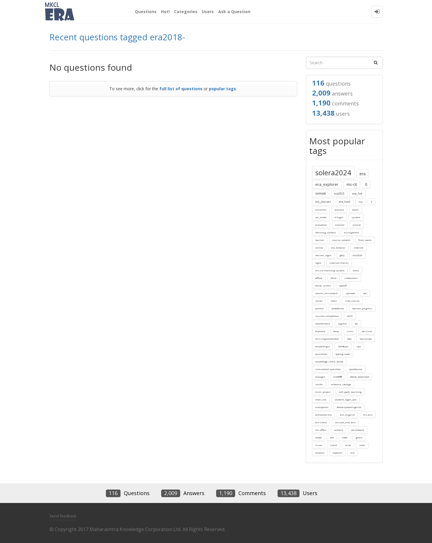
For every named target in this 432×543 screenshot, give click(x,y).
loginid (342, 323)
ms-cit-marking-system (330, 270)
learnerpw (366, 338)
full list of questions (180, 88)
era (362, 173)
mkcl (334, 300)
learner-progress (362, 308)
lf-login (339, 217)
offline (318, 278)
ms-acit (367, 414)
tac (365, 293)
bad (349, 338)
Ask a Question (234, 11)
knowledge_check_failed (329, 361)
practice (339, 209)
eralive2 (340, 224)
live (361, 201)
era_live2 (344, 202)
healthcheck (322, 323)
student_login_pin (346, 399)
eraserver (320, 209)
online (319, 247)
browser (320, 452)
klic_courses (323, 202)
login (318, 262)
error (348, 445)
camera (338, 429)
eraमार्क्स (337, 376)
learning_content (325, 232)
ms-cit (352, 184)
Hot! (165, 11)
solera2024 (333, 172)
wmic (356, 270)
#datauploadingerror (349, 407)
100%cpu (343, 346)
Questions (145, 11)
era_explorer (326, 184)
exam (355, 209)
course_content (341, 240)
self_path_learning (350, 391)
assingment (351, 232)
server (319, 300)
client (333, 445)
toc (356, 323)
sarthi (319, 384)
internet (358, 247)
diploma (320, 331)
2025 (350, 316)
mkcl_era (320, 399)
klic (352, 452)
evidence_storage (341, 384)
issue (318, 445)
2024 (333, 278)
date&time (338, 308)
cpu (359, 346)
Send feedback (62, 515)
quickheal (321, 353)
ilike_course (352, 300)
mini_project (323, 391)
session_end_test (345, 422)
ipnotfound (355, 369)
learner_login (323, 255)
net (332, 437)
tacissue (367, 331)
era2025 (339, 193)
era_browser (338, 247)
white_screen (323, 285)
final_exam (364, 240)
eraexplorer (321, 407)
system (356, 217)
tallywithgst (322, 346)
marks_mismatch (326, 293)
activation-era (323, 414)
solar (362, 445)
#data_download (359, 376)
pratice (319, 308)
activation (321, 224)
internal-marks (339, 262)
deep (336, 331)
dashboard (357, 429)
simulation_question (328, 369)
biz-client (321, 422)
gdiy (342, 255)
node (344, 437)
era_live (357, 193)
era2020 (357, 255)
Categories (185, 11)
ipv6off (343, 285)
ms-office (320, 429)
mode (318, 437)
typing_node (342, 353)
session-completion (327, 316)
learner (319, 240)
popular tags (222, 88)
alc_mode (320, 217)
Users (208, 11)
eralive (357, 224)
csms (350, 331)
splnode (350, 293)
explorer (337, 452)
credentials (351, 278)
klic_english (347, 414)
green (359, 437)
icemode (320, 193)
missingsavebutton (327, 338)
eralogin (320, 376)
